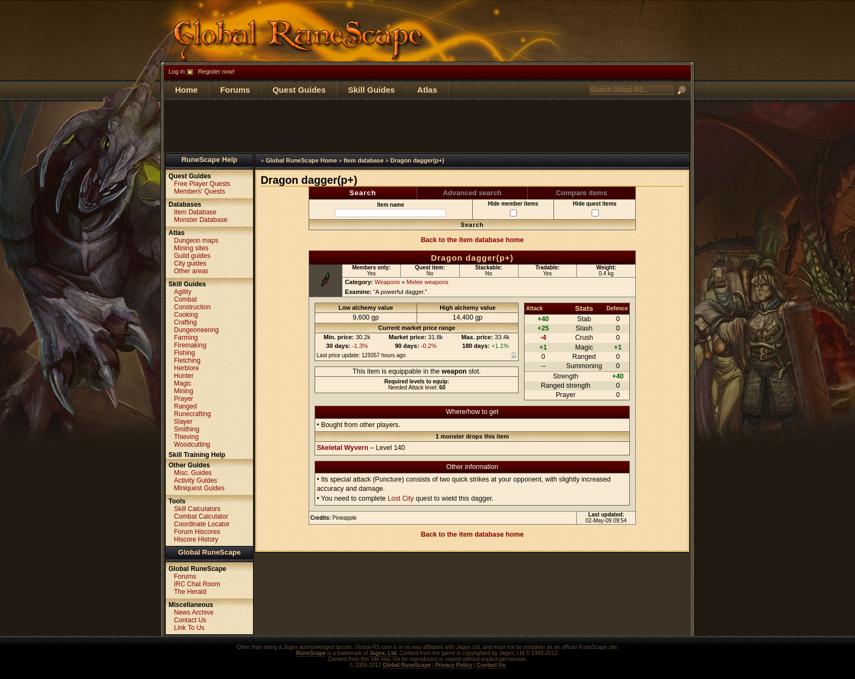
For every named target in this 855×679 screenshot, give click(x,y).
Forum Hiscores (197, 532)
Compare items (581, 193)
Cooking (186, 315)
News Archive (194, 612)
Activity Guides (195, 480)
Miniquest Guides (199, 488)
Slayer (183, 421)
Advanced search (472, 193)
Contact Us (190, 620)
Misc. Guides (193, 473)
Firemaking (190, 345)
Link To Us (189, 628)
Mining (183, 391)
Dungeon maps (196, 240)
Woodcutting (192, 444)
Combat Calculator (201, 516)
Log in (176, 71)
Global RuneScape (209, 552)
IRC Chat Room (197, 584)
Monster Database (200, 220)
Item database (363, 160)
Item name (390, 209)
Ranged (185, 406)
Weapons (387, 282)
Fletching (187, 360)
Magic (182, 383)
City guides (190, 263)
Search (363, 193)
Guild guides (192, 256)
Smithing (187, 429)
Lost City (401, 498)
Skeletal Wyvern (342, 448)
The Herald (190, 592)
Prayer (183, 398)
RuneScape (311, 653)
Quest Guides (299, 89)
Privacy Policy (453, 665)
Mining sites (191, 248)
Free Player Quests (202, 184)
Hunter (184, 376)
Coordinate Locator (202, 524)
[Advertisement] (427, 126)
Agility (182, 292)
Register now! (216, 71)
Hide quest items (595, 209)
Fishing (184, 353)
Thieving (186, 437)
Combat (185, 299)
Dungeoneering (196, 330)
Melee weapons (428, 282)
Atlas (427, 89)
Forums (235, 89)
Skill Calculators (197, 509)
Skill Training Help (196, 455)
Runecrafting (192, 414)
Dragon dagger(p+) (417, 160)
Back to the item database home (472, 240)
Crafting (185, 322)
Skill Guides (371, 89)
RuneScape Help (210, 159)
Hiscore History (196, 539)
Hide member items (513, 209)
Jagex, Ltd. (383, 653)
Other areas (191, 271)
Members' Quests (199, 191)
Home (186, 89)
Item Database (195, 212)
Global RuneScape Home (301, 160)
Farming (186, 337)
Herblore (186, 368)
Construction (192, 307)
